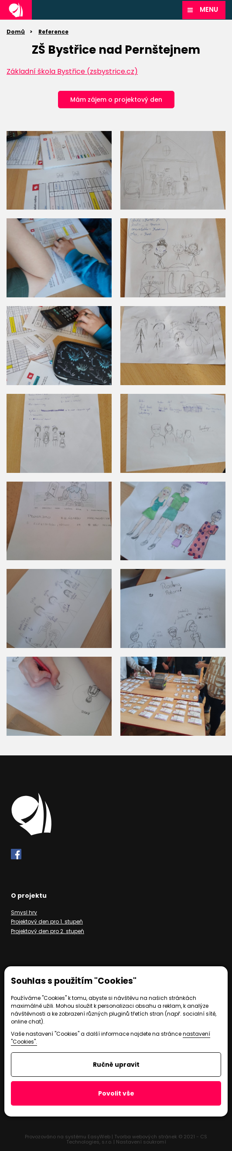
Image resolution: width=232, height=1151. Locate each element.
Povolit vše (116, 1093)
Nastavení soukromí (141, 1141)
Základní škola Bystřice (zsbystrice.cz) (72, 71)
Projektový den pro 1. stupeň (47, 921)
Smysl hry (24, 912)
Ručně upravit (116, 1064)
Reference (53, 31)
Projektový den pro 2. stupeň (47, 931)
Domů (16, 31)
